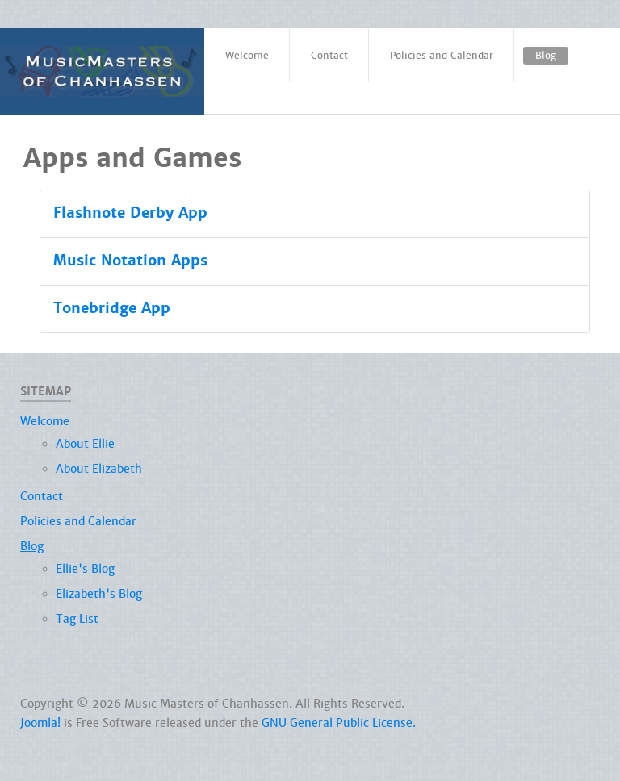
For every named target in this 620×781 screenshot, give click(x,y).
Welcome (44, 421)
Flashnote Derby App (130, 213)
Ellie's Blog (85, 569)
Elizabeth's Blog (99, 594)
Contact (41, 496)
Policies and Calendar (78, 521)
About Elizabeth (99, 468)
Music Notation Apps (130, 260)
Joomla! (40, 723)
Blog (32, 546)
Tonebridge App (111, 308)
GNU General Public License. (339, 723)
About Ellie (85, 443)
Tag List (77, 619)
